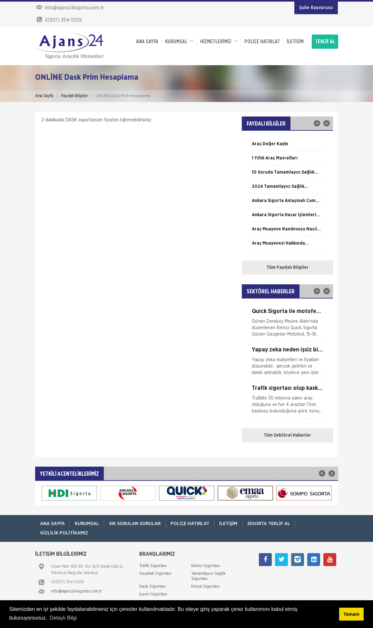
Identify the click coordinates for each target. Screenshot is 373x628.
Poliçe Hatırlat (262, 41)
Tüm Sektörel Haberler (287, 435)
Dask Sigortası (152, 586)
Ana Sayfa (44, 96)
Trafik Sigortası (153, 566)
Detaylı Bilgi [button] (63, 618)
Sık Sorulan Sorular (135, 523)
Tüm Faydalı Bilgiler (288, 267)
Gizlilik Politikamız (64, 533)
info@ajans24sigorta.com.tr (76, 591)
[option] (287, 146)
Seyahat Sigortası (155, 574)
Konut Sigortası (205, 586)
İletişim (295, 41)
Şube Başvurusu (316, 7)
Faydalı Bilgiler (74, 96)
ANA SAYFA (147, 41)
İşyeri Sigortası (153, 594)
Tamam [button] (351, 614)
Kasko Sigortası (205, 566)
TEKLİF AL (325, 41)
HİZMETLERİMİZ (219, 41)
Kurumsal (179, 41)
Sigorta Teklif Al (268, 523)
